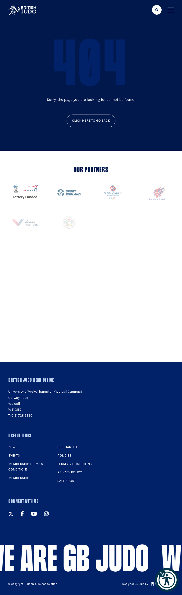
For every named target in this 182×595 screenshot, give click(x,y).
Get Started (67, 447)
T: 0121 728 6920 (20, 415)
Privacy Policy (69, 472)
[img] (22, 10)
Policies (64, 455)
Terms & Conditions (74, 464)
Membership (18, 478)
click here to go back (91, 121)
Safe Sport (66, 481)
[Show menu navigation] (171, 10)
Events (14, 455)
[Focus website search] (157, 10)
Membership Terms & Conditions (26, 467)
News (13, 447)
